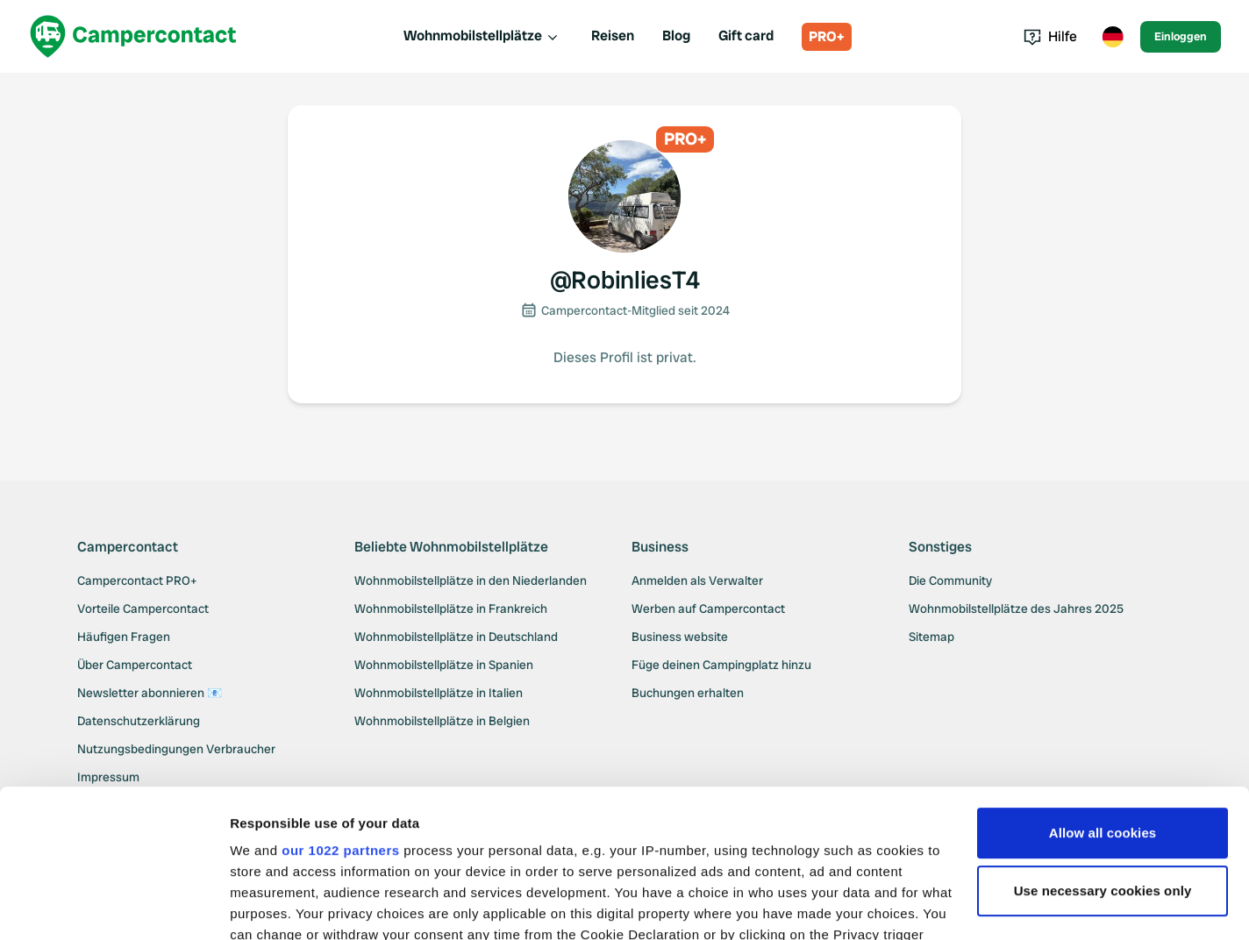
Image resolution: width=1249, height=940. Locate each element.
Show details (270, 905)
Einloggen (1180, 36)
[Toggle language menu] (1112, 37)
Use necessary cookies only (1103, 751)
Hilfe (1050, 36)
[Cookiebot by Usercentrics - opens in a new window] (113, 906)
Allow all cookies (1103, 694)
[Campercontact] (133, 36)
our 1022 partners (340, 711)
